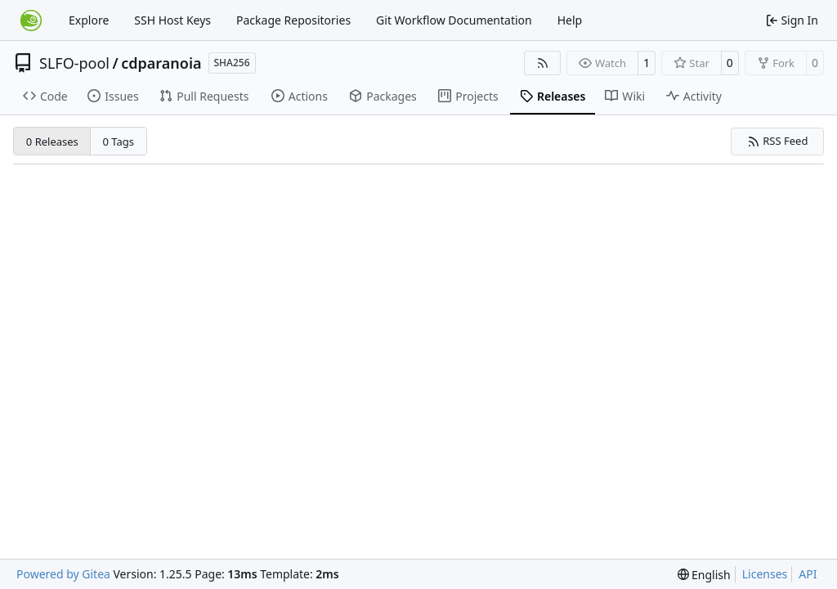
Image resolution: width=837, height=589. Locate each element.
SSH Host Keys (172, 20)
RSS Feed (777, 140)
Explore (89, 20)
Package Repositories (293, 20)
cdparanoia (161, 63)
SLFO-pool (74, 63)
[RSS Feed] (543, 63)
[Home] (31, 20)
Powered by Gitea (63, 574)
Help (570, 20)
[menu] (704, 574)
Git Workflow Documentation (454, 20)
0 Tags (119, 141)
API (808, 574)
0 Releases (52, 141)
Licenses (765, 574)
